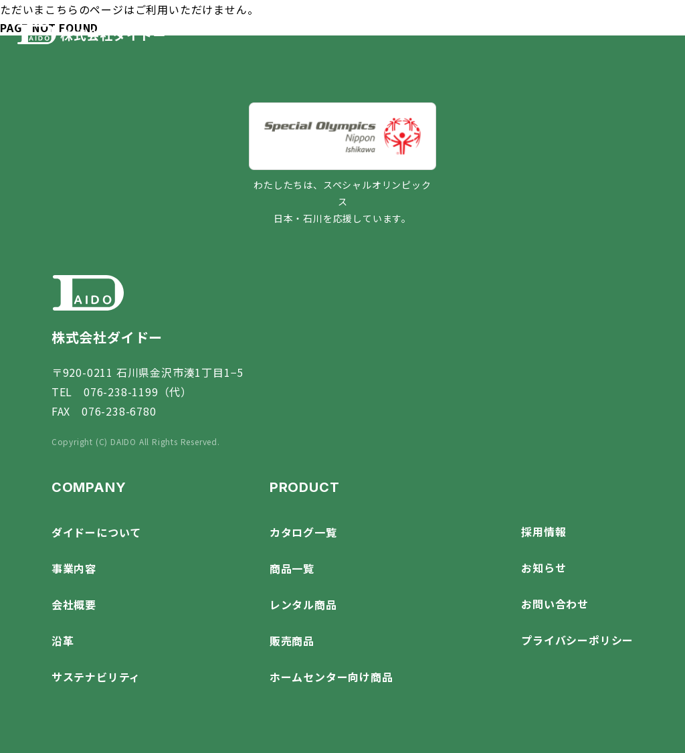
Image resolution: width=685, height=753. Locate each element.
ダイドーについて (96, 532)
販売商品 (292, 641)
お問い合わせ (555, 604)
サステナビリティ (96, 677)
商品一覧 (292, 568)
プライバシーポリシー (577, 640)
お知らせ (543, 568)
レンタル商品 (303, 604)
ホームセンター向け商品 (331, 677)
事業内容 (74, 568)
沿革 (63, 641)
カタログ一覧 (303, 532)
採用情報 (543, 531)
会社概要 (74, 604)
